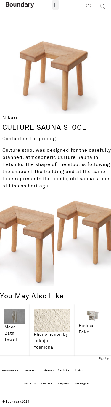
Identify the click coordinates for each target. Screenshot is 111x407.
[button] (55, 5)
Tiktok (79, 370)
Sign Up (104, 358)
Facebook (30, 370)
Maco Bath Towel (10, 333)
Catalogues (82, 384)
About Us (30, 384)
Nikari (9, 117)
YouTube (63, 370)
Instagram (47, 370)
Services (46, 384)
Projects (63, 384)
